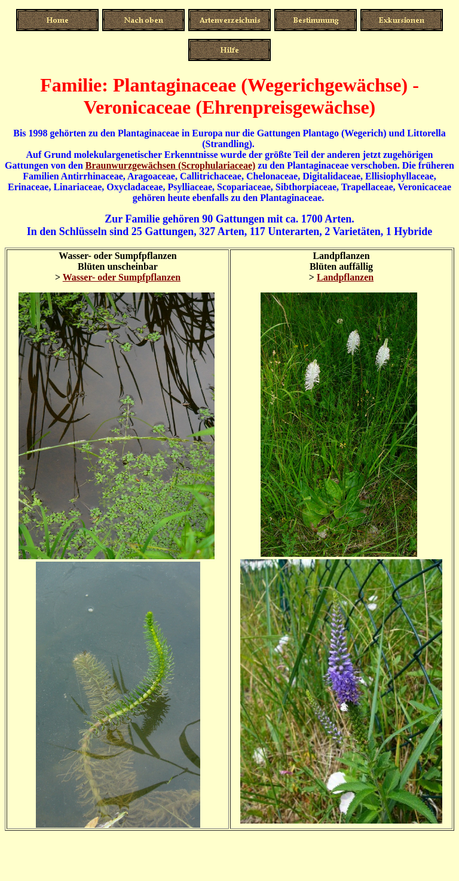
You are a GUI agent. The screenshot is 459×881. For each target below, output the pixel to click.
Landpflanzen (345, 277)
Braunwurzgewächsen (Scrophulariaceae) (170, 165)
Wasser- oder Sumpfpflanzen (121, 277)
